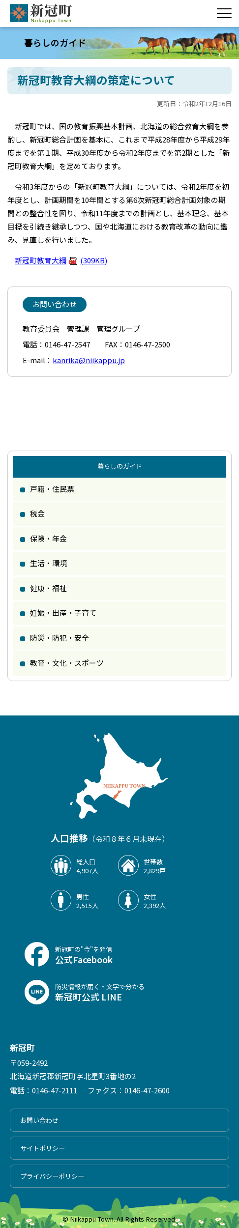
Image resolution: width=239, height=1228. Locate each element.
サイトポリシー (42, 1148)
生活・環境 (48, 563)
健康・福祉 (48, 588)
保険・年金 (48, 538)
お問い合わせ (39, 1120)
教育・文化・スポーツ (67, 662)
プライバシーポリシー (52, 1176)
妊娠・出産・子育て (63, 612)
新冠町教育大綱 (61, 260)
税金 (37, 513)
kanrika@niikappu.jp (89, 360)
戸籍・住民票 (52, 489)
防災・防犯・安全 (59, 637)
